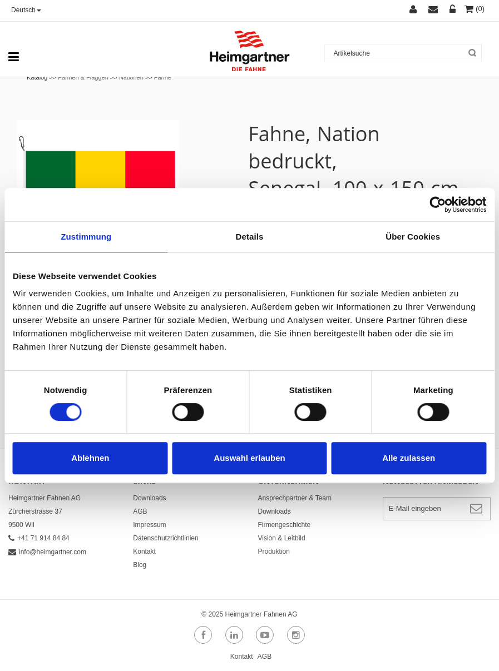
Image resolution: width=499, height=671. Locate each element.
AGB (140, 511)
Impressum (149, 525)
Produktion (274, 551)
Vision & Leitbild (281, 538)
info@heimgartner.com (47, 552)
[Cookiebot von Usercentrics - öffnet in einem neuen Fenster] (437, 204)
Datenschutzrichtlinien (165, 538)
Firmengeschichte (284, 525)
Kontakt (144, 551)
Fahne (162, 77)
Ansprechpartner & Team (295, 498)
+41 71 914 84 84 (39, 538)
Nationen (131, 77)
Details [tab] (250, 236)
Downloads (149, 498)
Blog (139, 565)
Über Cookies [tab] (413, 236)
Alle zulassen (408, 458)
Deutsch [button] (26, 10)
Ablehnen (90, 458)
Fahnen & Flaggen (83, 77)
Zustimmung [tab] (86, 236)
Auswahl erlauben (249, 458)
